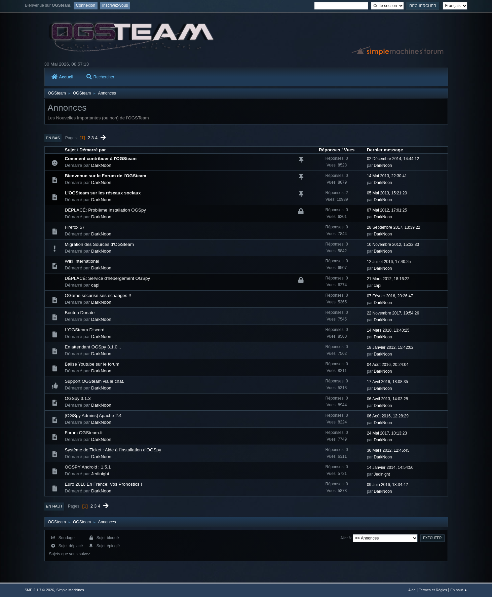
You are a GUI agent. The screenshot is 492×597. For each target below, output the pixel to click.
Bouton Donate (80, 312)
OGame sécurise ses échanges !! (98, 295)
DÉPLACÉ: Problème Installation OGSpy (105, 210)
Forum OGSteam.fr (84, 432)
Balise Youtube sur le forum (92, 364)
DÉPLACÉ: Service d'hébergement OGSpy (107, 278)
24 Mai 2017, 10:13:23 (387, 433)
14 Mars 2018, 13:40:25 (388, 330)
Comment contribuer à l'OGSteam (101, 158)
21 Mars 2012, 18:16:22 (388, 278)
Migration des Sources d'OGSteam (99, 244)
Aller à (345, 538)
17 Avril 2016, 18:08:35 (387, 381)
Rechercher (100, 77)
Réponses (329, 149)
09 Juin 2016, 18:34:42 (387, 484)
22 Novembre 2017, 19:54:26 (393, 313)
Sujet (70, 149)
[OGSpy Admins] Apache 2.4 (93, 415)
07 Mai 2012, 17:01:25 (387, 210)
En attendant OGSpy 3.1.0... (93, 346)
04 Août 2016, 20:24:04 (388, 364)
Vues (349, 149)
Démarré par (92, 149)
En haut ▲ (458, 590)
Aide (412, 590)
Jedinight (100, 473)
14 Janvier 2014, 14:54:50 (390, 467)
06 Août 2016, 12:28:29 (388, 416)
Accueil (62, 77)
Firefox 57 (75, 227)
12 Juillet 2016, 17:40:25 (389, 261)
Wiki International (82, 261)
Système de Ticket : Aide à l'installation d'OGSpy (113, 449)
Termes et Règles (433, 590)
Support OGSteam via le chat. (94, 381)
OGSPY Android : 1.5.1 (88, 467)
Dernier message (385, 149)
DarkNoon (101, 165)
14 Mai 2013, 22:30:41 (387, 176)
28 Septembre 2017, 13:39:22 (393, 227)
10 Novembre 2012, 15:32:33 (393, 244)
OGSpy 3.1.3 (78, 398)
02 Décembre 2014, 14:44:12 (393, 158)
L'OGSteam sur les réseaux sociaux (103, 192)
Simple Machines (70, 590)
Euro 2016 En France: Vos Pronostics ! (103, 484)
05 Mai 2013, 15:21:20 (387, 193)
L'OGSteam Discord (85, 329)
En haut (54, 506)
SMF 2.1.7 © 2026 (39, 590)
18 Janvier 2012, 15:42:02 (390, 347)
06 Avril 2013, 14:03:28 (387, 399)
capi (95, 285)
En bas (53, 138)
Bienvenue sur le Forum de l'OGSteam (105, 175)
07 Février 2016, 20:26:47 (390, 296)
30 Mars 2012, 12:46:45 (388, 450)
